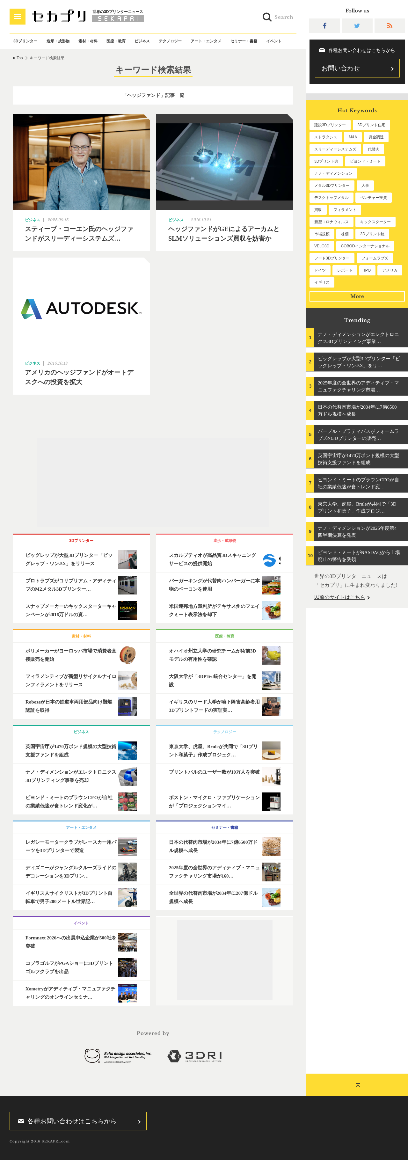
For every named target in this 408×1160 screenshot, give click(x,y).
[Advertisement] (153, 482)
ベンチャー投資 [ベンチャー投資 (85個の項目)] (373, 197)
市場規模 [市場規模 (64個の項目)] (322, 234)
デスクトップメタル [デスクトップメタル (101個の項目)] (331, 197)
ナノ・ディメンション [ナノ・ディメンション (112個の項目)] (333, 173)
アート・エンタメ (206, 41)
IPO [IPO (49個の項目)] (367, 270)
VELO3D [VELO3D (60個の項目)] (321, 246)
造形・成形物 (58, 41)
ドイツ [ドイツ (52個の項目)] (320, 270)
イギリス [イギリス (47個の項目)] (322, 282)
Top (20, 58)
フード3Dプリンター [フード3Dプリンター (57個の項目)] (332, 258)
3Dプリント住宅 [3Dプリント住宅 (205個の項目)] (371, 125)
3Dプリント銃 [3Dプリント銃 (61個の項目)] (372, 234)
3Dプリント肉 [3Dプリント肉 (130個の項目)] (326, 161)
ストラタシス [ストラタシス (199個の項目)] (325, 137)
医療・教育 (116, 41)
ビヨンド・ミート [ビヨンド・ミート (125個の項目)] (365, 161)
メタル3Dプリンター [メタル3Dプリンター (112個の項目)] (332, 185)
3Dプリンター (25, 41)
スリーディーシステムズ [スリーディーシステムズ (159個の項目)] (335, 149)
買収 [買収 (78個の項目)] (318, 210)
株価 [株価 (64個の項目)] (345, 234)
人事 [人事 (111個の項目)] (365, 185)
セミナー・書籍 (243, 41)
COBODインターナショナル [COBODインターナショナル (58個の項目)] (365, 246)
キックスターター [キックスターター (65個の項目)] (375, 222)
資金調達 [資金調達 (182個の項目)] (376, 137)
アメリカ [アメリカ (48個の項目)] (389, 270)
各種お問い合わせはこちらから (65, 1121)
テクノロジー (170, 41)
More (357, 296)
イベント (273, 41)
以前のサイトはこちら (339, 597)
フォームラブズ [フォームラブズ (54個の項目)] (374, 258)
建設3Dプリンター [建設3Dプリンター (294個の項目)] (330, 125)
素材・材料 (88, 41)
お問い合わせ (341, 68)
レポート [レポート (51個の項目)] (345, 270)
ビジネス (142, 41)
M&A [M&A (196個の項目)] (353, 137)
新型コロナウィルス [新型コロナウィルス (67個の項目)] (331, 222)
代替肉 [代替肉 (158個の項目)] (373, 149)
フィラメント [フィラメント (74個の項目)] (344, 210)
